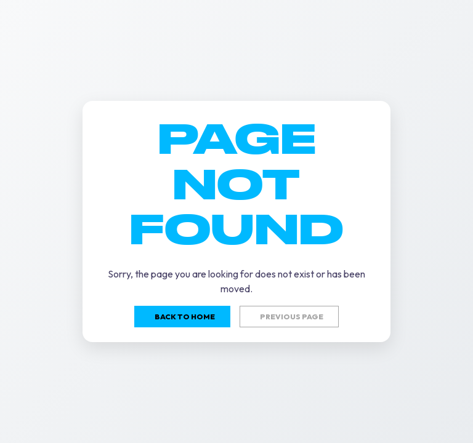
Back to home (185, 316)
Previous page (291, 316)
